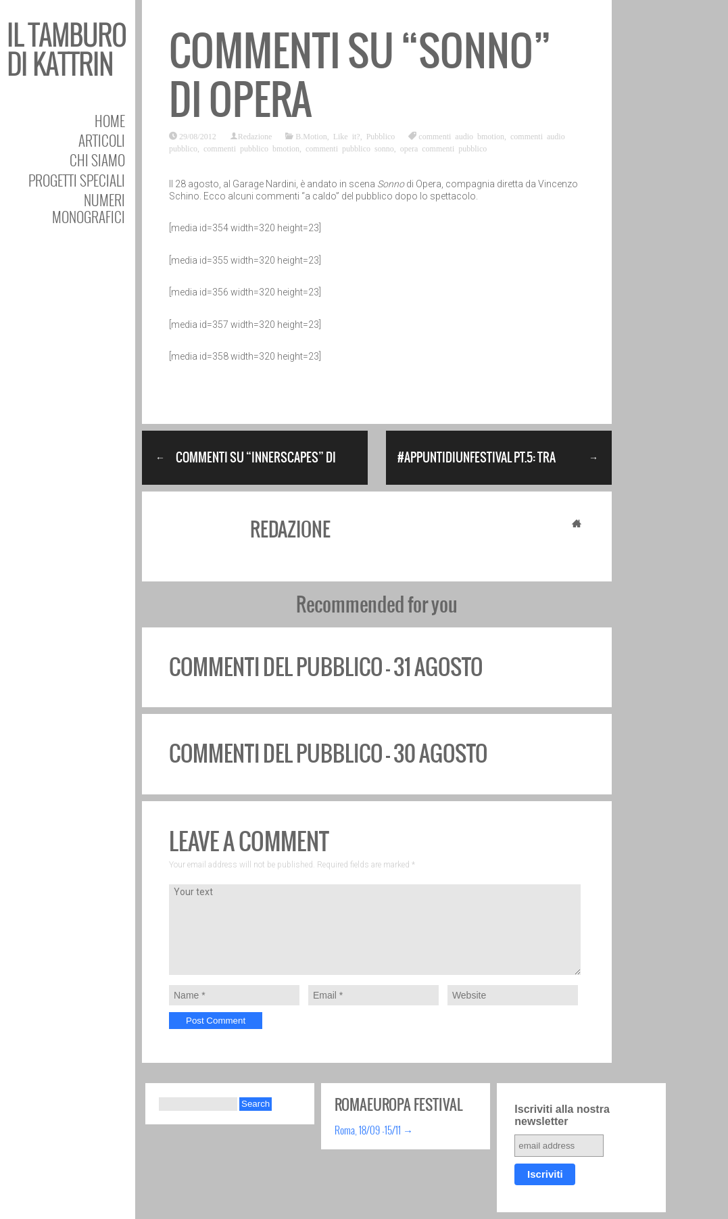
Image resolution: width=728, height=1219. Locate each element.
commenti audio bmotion (461, 136)
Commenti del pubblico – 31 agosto (326, 667)
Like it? (346, 136)
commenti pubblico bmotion (251, 148)
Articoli (101, 140)
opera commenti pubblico (443, 148)
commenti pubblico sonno (350, 148)
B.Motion (310, 136)
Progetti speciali (76, 180)
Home (110, 120)
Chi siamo (97, 159)
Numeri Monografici (88, 208)
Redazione (255, 136)
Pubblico (380, 136)
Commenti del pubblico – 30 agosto (328, 753)
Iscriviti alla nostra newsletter (562, 1115)
